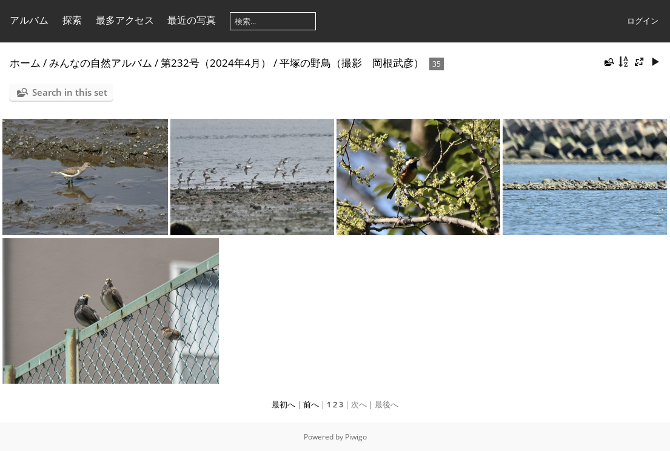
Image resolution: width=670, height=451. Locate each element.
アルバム (29, 20)
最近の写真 (191, 20)
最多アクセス (125, 20)
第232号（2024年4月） (216, 63)
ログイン (642, 20)
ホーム (25, 63)
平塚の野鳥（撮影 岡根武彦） (352, 63)
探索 (72, 20)
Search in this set (69, 92)
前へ (311, 404)
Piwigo (356, 437)
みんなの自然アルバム (100, 63)
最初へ (283, 404)
